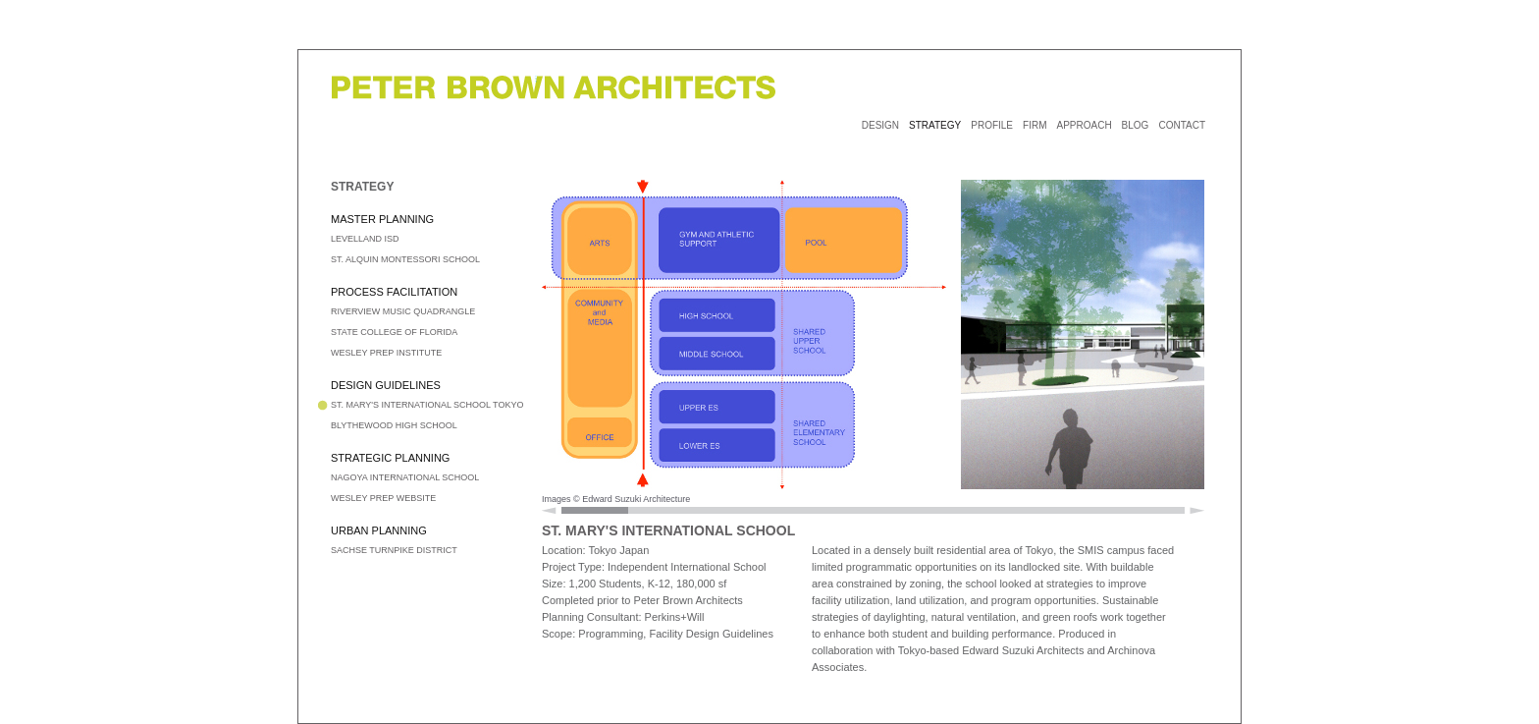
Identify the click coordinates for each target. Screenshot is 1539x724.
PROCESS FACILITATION (394, 292)
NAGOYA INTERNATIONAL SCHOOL (405, 477)
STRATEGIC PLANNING (390, 458)
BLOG (1135, 125)
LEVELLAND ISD (365, 239)
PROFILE (992, 125)
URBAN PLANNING (379, 530)
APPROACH (1083, 125)
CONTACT (1181, 125)
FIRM (1034, 125)
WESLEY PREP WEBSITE (383, 498)
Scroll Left (549, 510)
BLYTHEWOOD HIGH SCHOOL (394, 425)
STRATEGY (935, 125)
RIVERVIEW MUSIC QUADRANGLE (403, 311)
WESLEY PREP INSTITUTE (386, 353)
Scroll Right (1197, 510)
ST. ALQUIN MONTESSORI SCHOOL (405, 259)
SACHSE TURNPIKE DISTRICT (394, 550)
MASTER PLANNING (382, 219)
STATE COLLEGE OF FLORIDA (394, 332)
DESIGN (880, 125)
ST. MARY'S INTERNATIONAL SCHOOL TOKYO (427, 405)
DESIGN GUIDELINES (386, 385)
